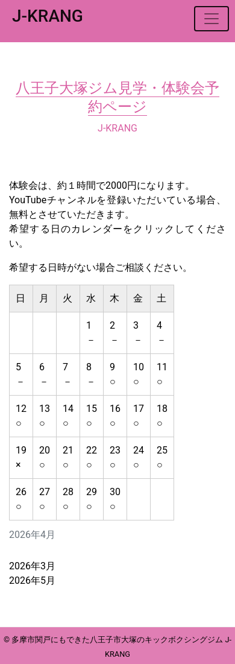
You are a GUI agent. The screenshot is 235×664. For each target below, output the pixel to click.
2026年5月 (32, 580)
